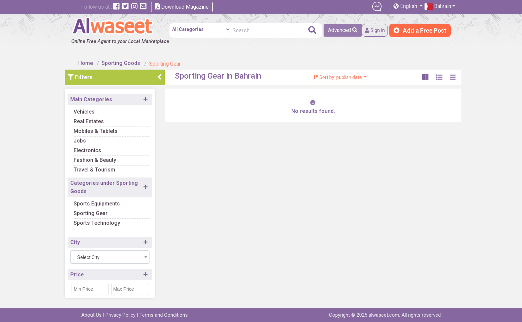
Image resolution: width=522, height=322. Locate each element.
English (405, 6)
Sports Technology (108, 220)
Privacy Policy (120, 315)
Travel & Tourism (106, 167)
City (86, 239)
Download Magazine (182, 6)
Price (88, 272)
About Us (91, 315)
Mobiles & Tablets (107, 128)
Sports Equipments (108, 201)
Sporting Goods (124, 61)
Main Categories (103, 97)
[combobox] (121, 254)
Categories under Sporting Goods (115, 184)
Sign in (372, 30)
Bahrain (437, 6)
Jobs (91, 138)
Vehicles (95, 109)
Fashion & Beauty (106, 157)
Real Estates (100, 119)
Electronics (99, 148)
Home (88, 61)
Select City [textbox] (100, 254)
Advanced (337, 30)
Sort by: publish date (338, 74)
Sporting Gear (102, 210)
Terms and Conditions (163, 315)
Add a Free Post (419, 30)
